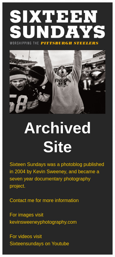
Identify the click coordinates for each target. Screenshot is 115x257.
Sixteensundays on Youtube (39, 243)
